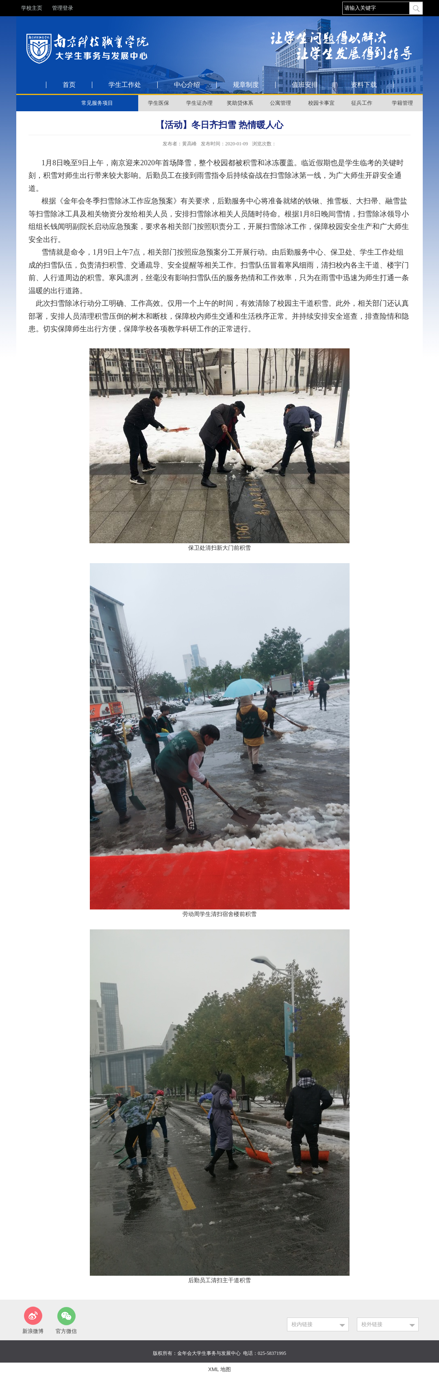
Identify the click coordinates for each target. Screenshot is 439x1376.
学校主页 (31, 8)
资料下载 (364, 85)
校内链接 (302, 1324)
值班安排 (305, 85)
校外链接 (371, 1324)
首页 (69, 85)
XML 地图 (219, 1369)
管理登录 (62, 8)
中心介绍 (187, 85)
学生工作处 (125, 85)
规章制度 (246, 85)
